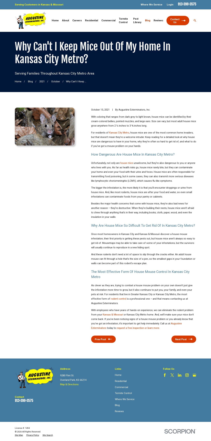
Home (118, 375)
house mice (126, 163)
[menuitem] (19, 435)
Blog (117, 405)
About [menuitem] (65, 20)
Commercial (121, 387)
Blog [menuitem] (147, 20)
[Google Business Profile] (194, 375)
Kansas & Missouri (113, 314)
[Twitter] (172, 375)
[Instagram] (187, 375)
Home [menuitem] (55, 20)
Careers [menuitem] (77, 20)
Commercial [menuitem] (108, 20)
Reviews (119, 411)
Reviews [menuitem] (158, 20)
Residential (121, 381)
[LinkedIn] (179, 375)
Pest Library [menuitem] (137, 20)
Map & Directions (69, 384)
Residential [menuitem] (91, 20)
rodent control (118, 298)
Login (170, 4)
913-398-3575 (187, 4)
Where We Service (151, 4)
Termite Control (123, 393)
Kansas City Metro (119, 132)
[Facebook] (164, 375)
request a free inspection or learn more (138, 328)
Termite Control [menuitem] (123, 20)
